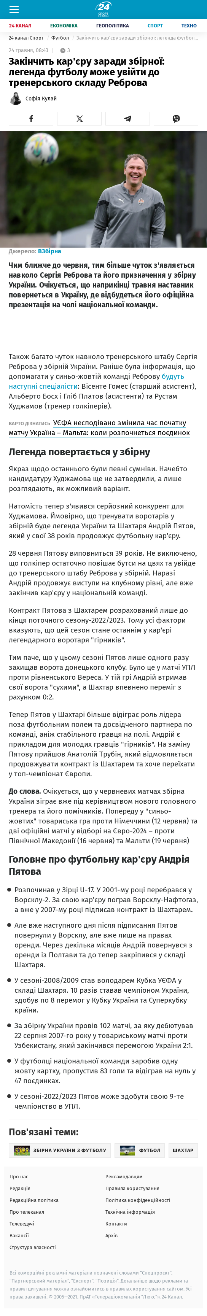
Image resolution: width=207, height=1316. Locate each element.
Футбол (60, 37)
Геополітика (112, 26)
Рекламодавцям (124, 1176)
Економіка (64, 26)
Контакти (116, 1224)
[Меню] (14, 9)
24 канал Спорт (27, 37)
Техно (189, 26)
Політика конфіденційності (137, 1200)
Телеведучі (22, 1224)
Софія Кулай (41, 98)
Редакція (20, 1188)
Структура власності (33, 1247)
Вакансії (19, 1235)
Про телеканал (27, 1212)
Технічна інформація (130, 1212)
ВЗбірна (49, 251)
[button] (31, 119)
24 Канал (20, 26)
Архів (111, 1235)
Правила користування (132, 1188)
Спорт (155, 26)
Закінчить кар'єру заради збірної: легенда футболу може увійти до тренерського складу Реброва (137, 37)
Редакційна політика (34, 1200)
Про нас (19, 1176)
